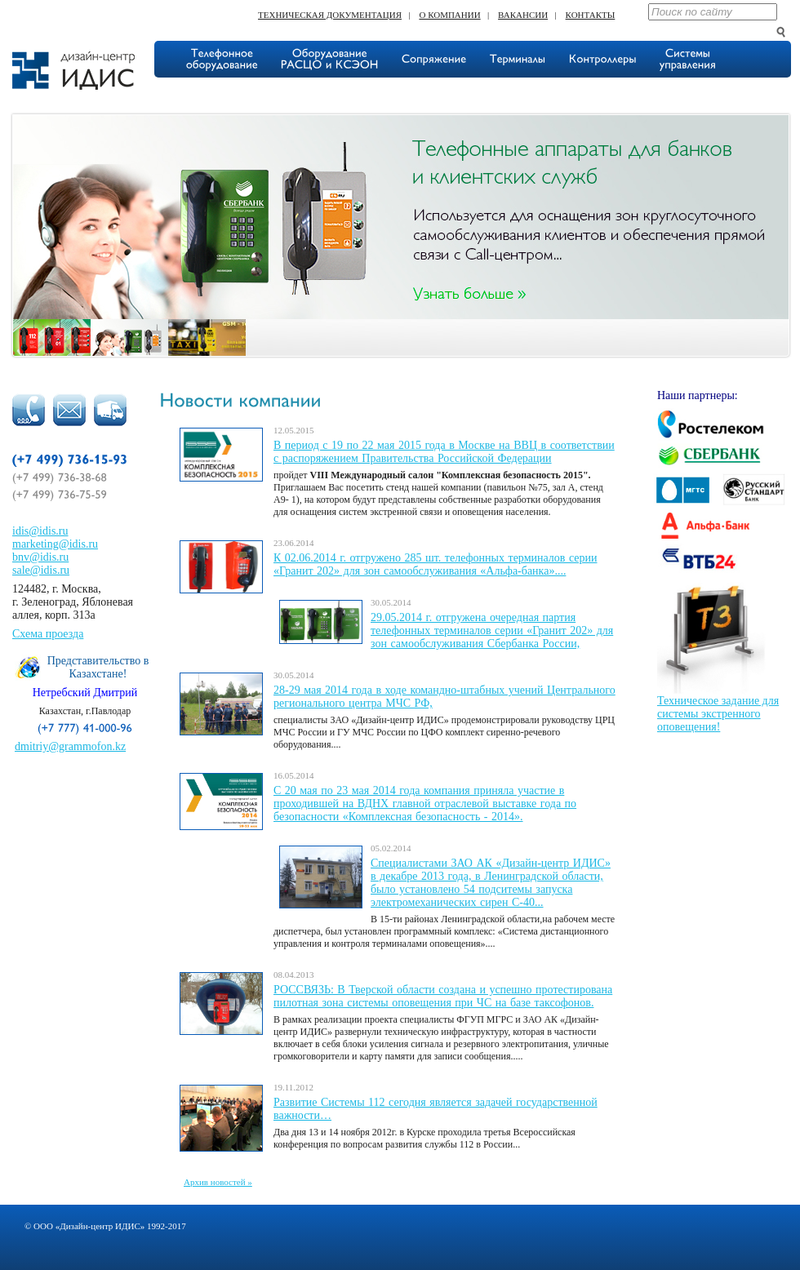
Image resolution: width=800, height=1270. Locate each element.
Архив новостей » (218, 1182)
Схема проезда (47, 634)
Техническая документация (330, 15)
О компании (449, 15)
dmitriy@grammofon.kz (70, 746)
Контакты (591, 15)
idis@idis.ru (40, 531)
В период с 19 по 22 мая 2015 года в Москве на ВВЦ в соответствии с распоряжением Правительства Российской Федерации (444, 451)
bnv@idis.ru (40, 557)
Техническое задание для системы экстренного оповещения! (718, 714)
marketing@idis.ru (55, 544)
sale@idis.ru (40, 570)
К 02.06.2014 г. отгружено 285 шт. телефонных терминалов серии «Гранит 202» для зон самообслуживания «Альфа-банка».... (435, 564)
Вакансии (523, 15)
